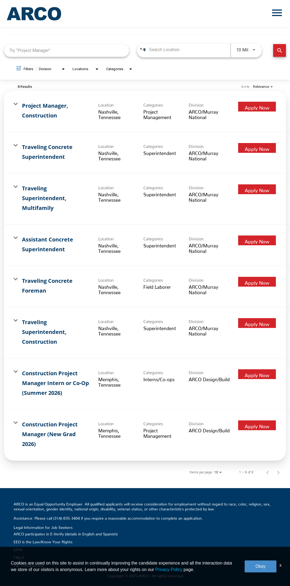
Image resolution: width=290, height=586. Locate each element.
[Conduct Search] (279, 50)
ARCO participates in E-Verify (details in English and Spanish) (66, 533)
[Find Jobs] (279, 50)
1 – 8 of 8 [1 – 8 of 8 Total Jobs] (246, 472)
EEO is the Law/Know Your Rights (43, 541)
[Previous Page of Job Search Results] (267, 472)
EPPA (18, 548)
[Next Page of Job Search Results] (278, 472)
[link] (145, 111)
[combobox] (67, 50)
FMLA (19, 556)
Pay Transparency (29, 564)
